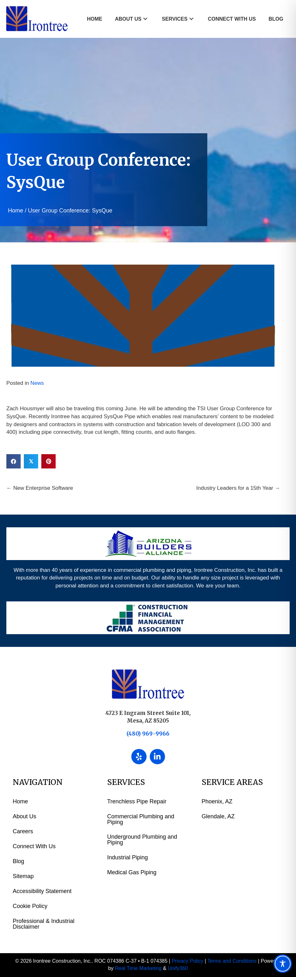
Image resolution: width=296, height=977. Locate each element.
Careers (23, 831)
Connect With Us (34, 846)
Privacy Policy (187, 961)
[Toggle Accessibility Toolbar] (282, 963)
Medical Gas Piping (131, 872)
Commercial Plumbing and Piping (140, 819)
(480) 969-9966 (148, 733)
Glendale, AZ (218, 816)
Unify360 (178, 968)
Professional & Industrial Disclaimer (43, 924)
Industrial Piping (127, 857)
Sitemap (23, 876)
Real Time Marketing (138, 968)
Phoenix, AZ (217, 801)
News (37, 383)
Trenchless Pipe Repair (136, 801)
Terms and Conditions (232, 961)
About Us (24, 816)
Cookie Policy (30, 906)
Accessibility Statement (42, 891)
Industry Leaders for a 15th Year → (238, 488)
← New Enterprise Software (39, 488)
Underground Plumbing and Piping (142, 840)
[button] (145, 19)
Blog (18, 861)
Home (15, 210)
